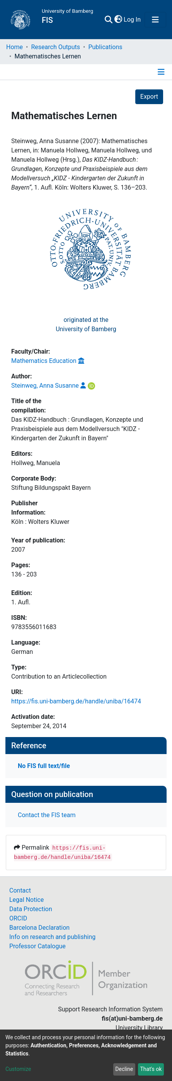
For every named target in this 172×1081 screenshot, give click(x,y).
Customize (18, 1069)
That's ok (151, 1069)
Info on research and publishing (52, 937)
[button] (118, 19)
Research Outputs (55, 47)
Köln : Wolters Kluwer (40, 521)
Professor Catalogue (37, 946)
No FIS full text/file (44, 766)
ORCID (18, 918)
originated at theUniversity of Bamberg (86, 324)
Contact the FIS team (47, 815)
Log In (132, 19)
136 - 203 (24, 574)
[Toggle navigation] (155, 19)
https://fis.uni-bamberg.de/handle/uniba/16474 (76, 701)
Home (14, 47)
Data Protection (30, 909)
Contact (20, 890)
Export (149, 96)
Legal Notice (26, 899)
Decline (124, 1069)
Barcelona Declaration (39, 927)
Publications (105, 47)
